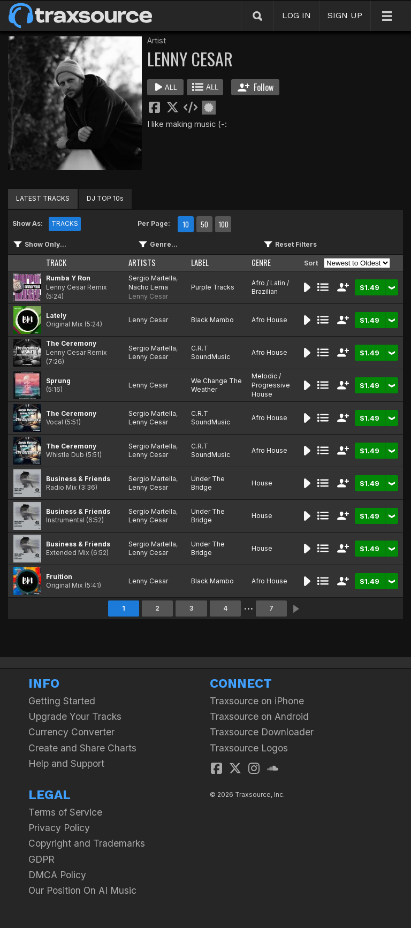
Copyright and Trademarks (86, 843)
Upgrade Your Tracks (74, 716)
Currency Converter (71, 731)
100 (223, 224)
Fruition (59, 577)
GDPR (41, 859)
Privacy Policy (59, 827)
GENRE (261, 262)
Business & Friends (78, 479)
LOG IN (296, 15)
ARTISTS (142, 262)
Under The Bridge (208, 483)
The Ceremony (71, 343)
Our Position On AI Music (82, 890)
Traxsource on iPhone (257, 700)
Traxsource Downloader (262, 731)
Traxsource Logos (249, 748)
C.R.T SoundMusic (210, 352)
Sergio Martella (152, 278)
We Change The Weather (216, 385)
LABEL (200, 262)
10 (185, 224)
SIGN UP (345, 15)
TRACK (56, 262)
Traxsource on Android (259, 716)
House (262, 483)
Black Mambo (212, 320)
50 (204, 224)
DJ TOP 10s (105, 198)
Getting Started (61, 700)
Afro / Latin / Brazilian (270, 287)
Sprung (58, 381)
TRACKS (64, 223)
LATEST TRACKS (43, 198)
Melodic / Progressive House (271, 385)
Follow (255, 87)
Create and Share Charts (82, 748)
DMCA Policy (57, 874)
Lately (56, 315)
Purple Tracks (212, 287)
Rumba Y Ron (68, 278)
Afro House (269, 320)
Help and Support (66, 763)
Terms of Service (65, 812)
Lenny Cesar (148, 296)
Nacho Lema (148, 287)
